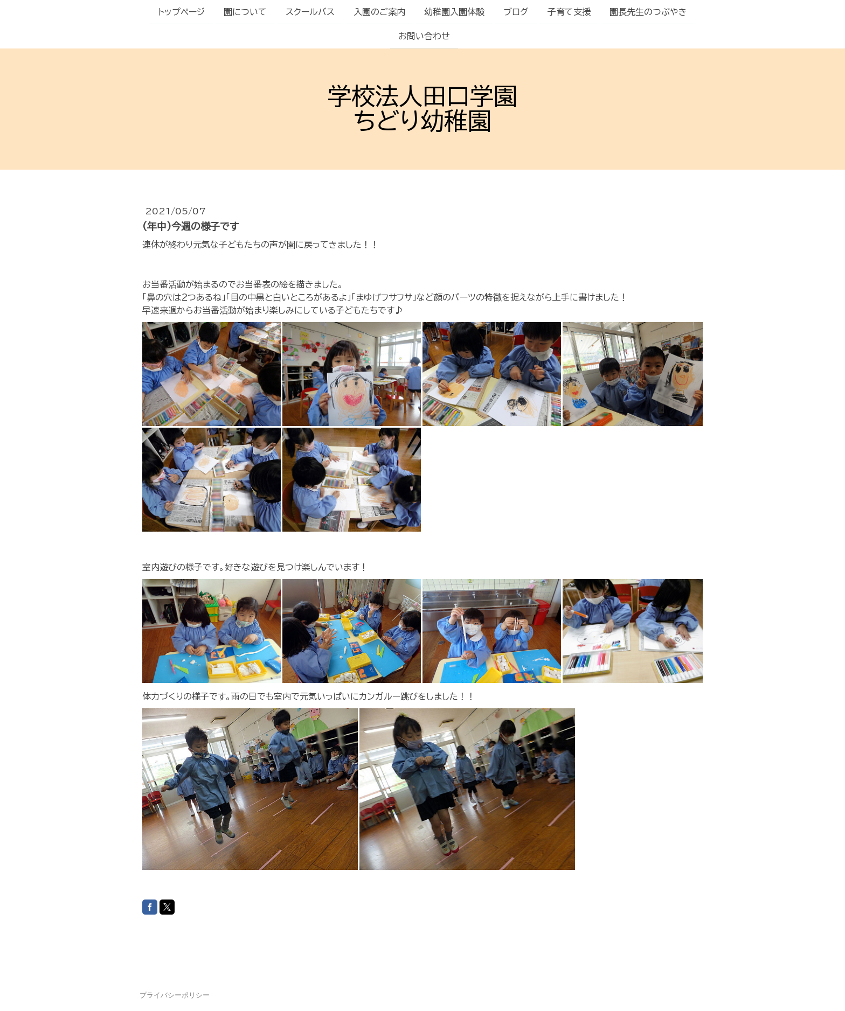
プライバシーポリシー (175, 995)
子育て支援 (569, 12)
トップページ (181, 12)
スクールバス (310, 12)
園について (245, 12)
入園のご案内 (379, 12)
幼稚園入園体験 (454, 12)
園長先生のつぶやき (648, 12)
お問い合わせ (424, 37)
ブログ (516, 12)
